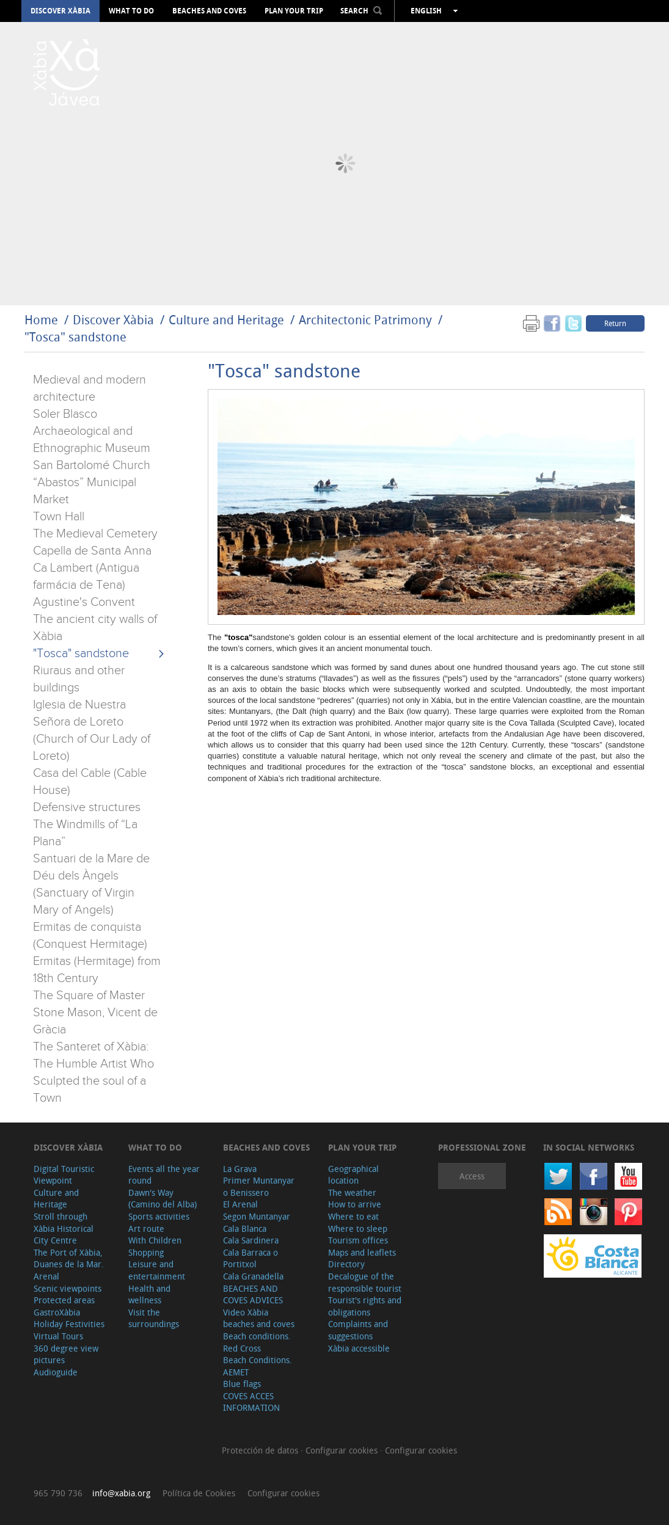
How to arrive (354, 1204)
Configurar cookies (342, 1450)
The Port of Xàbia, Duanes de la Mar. (69, 1258)
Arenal (46, 1276)
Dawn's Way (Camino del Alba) (162, 1198)
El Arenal (240, 1204)
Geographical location (353, 1175)
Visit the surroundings (153, 1318)
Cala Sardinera (251, 1240)
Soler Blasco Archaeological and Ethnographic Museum (91, 431)
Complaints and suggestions (358, 1330)
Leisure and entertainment (156, 1270)
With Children (154, 1240)
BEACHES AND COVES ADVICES (253, 1294)
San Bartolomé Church (91, 465)
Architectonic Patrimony (365, 319)
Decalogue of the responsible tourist (364, 1282)
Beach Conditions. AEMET (257, 1366)
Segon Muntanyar (256, 1216)
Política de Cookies (199, 1493)
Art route (146, 1228)
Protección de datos (261, 1450)
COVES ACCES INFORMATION (251, 1402)
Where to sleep (357, 1228)
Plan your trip (294, 11)
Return (615, 323)
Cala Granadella (253, 1276)
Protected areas (64, 1300)
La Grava (240, 1168)
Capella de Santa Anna (92, 551)
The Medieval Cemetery (95, 533)
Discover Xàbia (60, 11)
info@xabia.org (121, 1493)
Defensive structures (87, 807)
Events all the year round (164, 1175)
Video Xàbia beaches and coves (258, 1318)
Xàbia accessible (359, 1348)
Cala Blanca (244, 1228)
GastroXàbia (57, 1312)
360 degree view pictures (66, 1354)
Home (41, 319)
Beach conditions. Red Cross (257, 1342)
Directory (346, 1264)
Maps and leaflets (362, 1252)
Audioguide (56, 1372)
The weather (352, 1192)
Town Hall (58, 516)
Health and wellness (149, 1294)
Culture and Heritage (226, 319)
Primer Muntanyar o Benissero (258, 1186)
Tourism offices (358, 1240)
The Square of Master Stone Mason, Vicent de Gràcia (95, 1012)
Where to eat (353, 1216)
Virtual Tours (58, 1336)
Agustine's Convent (84, 602)
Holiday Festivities (69, 1324)
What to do (131, 11)
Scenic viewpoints (67, 1288)
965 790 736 (58, 1493)
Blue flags (242, 1383)
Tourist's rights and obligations (364, 1306)
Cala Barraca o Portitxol (250, 1258)
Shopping (146, 1252)
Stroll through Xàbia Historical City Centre (63, 1228)
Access (471, 1176)
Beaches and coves (209, 11)
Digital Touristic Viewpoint (64, 1175)
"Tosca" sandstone (75, 337)
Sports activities (158, 1216)
